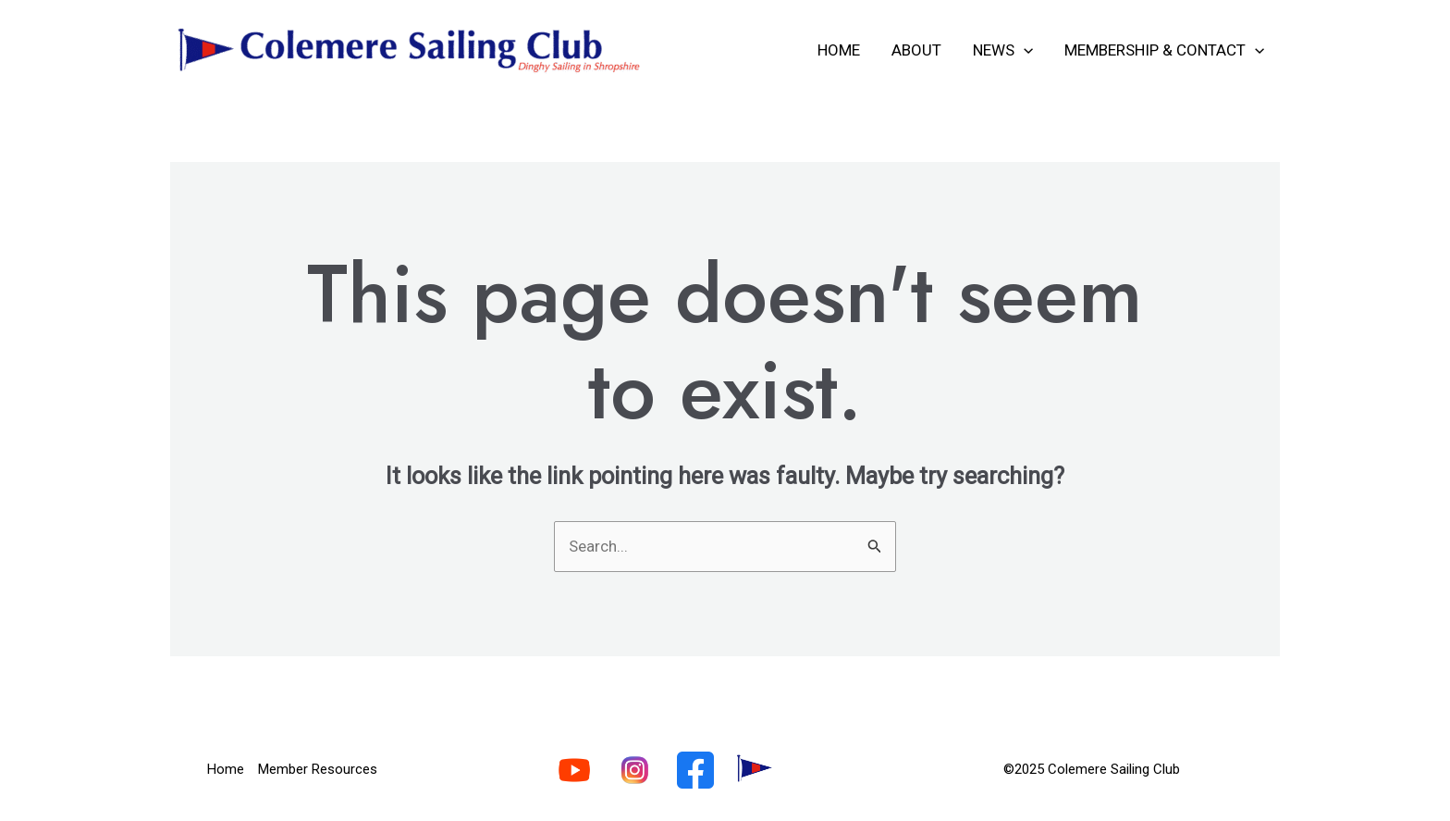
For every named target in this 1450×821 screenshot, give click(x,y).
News (1003, 50)
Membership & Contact (1164, 50)
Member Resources (317, 769)
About (916, 50)
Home (838, 50)
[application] (1023, 50)
